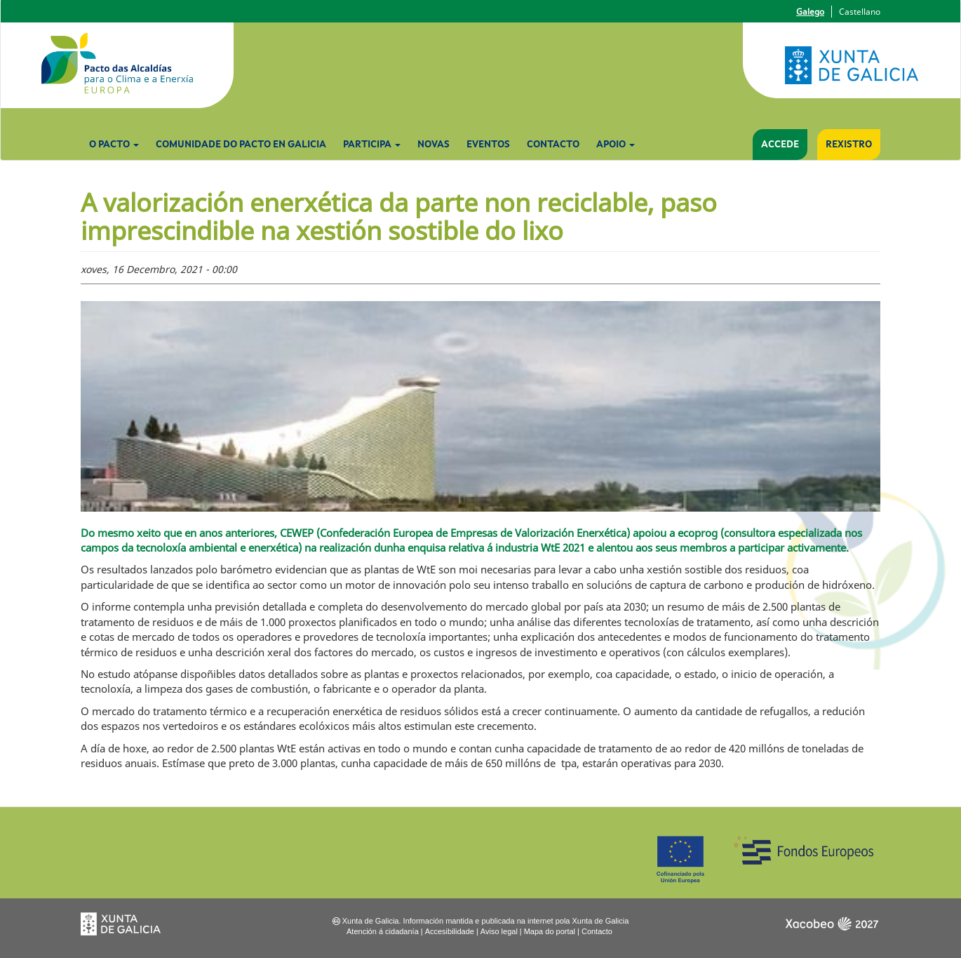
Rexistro (849, 144)
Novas (433, 144)
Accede (780, 144)
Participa (372, 144)
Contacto (553, 144)
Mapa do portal (549, 931)
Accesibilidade (449, 931)
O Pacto (114, 144)
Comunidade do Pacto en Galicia (241, 144)
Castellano (859, 12)
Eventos (488, 144)
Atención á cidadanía (383, 931)
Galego (810, 12)
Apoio (615, 144)
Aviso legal (499, 931)
